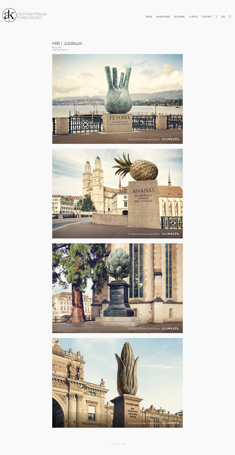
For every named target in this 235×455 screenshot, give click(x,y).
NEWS (149, 16)
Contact (207, 16)
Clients (193, 16)
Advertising (163, 16)
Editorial (179, 16)
